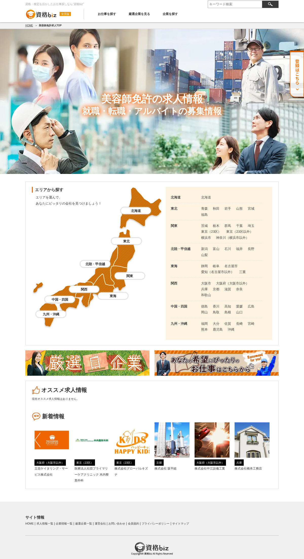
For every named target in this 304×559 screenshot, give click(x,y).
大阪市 (206, 283)
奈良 (239, 289)
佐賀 (227, 324)
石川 (227, 249)
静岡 (204, 266)
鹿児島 (218, 329)
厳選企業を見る (139, 14)
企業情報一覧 (64, 523)
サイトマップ (180, 523)
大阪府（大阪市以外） (232, 283)
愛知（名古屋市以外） (217, 272)
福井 (239, 249)
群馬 (227, 226)
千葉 (239, 226)
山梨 (204, 255)
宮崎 (251, 324)
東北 (126, 241)
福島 (204, 215)
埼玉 (251, 226)
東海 (113, 296)
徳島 (204, 306)
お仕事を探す (107, 14)
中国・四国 (60, 299)
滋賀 (227, 289)
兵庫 (204, 289)
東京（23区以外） (239, 231)
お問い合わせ (116, 523)
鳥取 (216, 312)
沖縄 (231, 329)
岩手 (227, 208)
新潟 (204, 249)
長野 (251, 249)
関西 (84, 289)
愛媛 (239, 306)
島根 (227, 312)
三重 (242, 272)
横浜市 (206, 238)
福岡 (204, 324)
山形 (239, 208)
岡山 (204, 312)
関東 (129, 276)
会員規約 (133, 523)
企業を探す (170, 14)
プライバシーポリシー (155, 523)
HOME (29, 25)
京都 (216, 289)
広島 (251, 306)
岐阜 (216, 266)
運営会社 (100, 523)
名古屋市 (231, 266)
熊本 (204, 329)
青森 (204, 208)
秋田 (216, 208)
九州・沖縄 (51, 314)
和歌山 (206, 295)
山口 (239, 312)
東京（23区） (211, 231)
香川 (216, 306)
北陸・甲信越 (95, 264)
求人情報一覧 (44, 523)
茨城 (204, 226)
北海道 (136, 211)
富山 (216, 249)
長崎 (239, 324)
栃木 (216, 226)
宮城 (251, 208)
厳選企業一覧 (83, 523)
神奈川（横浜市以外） (232, 238)
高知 (227, 306)
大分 (216, 324)
